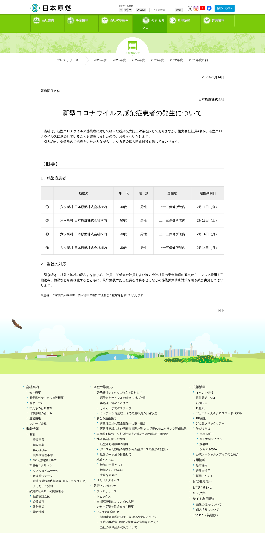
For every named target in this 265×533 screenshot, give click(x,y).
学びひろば (203, 421)
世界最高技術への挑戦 (111, 432)
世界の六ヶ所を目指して (115, 447)
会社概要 (35, 385)
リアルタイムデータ (46, 464)
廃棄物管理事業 (43, 448)
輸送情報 (38, 505)
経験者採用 (203, 464)
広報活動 (184, 19)
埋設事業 (38, 438)
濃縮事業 (38, 432)
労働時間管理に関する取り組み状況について (128, 510)
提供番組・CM (205, 391)
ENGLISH (141, 10)
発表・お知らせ (104, 479)
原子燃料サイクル (210, 432)
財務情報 (35, 411)
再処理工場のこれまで (114, 396)
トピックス (104, 489)
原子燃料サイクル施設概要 (46, 391)
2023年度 (157, 53)
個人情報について (207, 502)
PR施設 (201, 411)
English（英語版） (206, 508)
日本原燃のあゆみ (40, 406)
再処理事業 (40, 443)
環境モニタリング (40, 458)
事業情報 (82, 19)
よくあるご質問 (43, 479)
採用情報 (218, 19)
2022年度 (176, 53)
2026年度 (100, 53)
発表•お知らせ (154, 19)
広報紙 (200, 401)
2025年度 (119, 53)
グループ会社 (38, 416)
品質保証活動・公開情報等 (46, 484)
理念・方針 (36, 396)
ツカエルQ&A (208, 442)
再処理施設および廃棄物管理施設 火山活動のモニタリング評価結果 (143, 421)
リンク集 (199, 486)
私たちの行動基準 (40, 401)
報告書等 (38, 500)
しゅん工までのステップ (115, 401)
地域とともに (105, 453)
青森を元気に (108, 468)
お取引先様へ (225, 8)
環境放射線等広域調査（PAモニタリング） (60, 474)
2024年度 (138, 53)
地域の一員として (111, 458)
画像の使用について (209, 497)
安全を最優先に (107, 411)
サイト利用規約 (204, 492)
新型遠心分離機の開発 (114, 437)
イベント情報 (204, 385)
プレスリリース (67, 53)
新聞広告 (201, 396)
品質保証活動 (41, 489)
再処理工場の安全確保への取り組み (123, 416)
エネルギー (206, 427)
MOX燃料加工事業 (45, 453)
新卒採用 (201, 458)
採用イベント (204, 469)
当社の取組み (119, 19)
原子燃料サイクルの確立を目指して (119, 385)
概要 (32, 427)
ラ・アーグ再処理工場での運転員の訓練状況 (128, 406)
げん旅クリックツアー (210, 416)
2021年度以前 (198, 53)
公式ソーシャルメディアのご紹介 (217, 447)
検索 (178, 10)
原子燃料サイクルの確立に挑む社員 (123, 391)
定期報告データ (43, 469)
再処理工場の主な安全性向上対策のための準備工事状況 (132, 427)
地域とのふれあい (111, 463)
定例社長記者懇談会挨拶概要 (115, 500)
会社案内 (48, 19)
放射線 (203, 437)
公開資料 (38, 494)
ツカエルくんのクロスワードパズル (219, 406)
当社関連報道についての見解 (115, 494)
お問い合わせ (202, 480)
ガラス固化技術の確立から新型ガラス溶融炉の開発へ (134, 442)
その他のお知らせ (108, 505)
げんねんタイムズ (108, 473)
